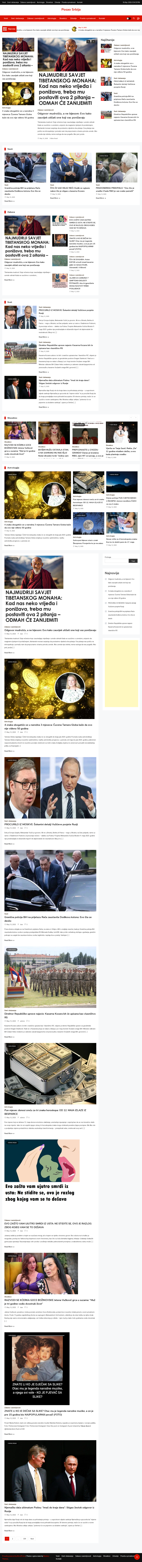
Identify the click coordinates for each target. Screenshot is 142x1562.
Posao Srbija (71, 9)
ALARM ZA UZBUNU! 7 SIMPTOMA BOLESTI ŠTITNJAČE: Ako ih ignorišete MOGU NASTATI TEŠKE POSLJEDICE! (81, 283)
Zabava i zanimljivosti (27, 2)
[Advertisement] (121, 673)
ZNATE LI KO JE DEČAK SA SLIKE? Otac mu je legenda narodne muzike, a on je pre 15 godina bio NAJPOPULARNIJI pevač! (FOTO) (82, 243)
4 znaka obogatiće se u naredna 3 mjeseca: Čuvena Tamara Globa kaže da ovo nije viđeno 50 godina (18, 114)
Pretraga (108, 557)
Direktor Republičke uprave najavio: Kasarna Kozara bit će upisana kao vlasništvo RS (126, 117)
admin (22, 1021)
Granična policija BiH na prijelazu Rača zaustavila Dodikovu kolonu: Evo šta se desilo (126, 100)
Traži (133, 561)
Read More (9, 201)
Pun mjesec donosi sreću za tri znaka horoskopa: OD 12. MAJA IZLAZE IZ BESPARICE (88, 502)
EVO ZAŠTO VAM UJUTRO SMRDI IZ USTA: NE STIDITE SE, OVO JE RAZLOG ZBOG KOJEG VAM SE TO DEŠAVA (82, 224)
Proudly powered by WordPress (14, 1556)
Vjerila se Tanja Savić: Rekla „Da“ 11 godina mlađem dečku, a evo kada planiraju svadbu (121, 451)
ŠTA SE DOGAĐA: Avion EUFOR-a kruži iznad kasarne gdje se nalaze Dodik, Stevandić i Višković (81, 263)
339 (24, 1539)
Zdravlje (57, 2)
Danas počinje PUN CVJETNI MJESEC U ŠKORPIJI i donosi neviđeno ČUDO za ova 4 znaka (121, 501)
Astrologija (40, 2)
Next (32, 1539)
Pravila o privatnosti (69, 2)
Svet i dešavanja (13, 2)
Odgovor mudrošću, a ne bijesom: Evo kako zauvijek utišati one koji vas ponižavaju (45, 30)
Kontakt (80, 2)
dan (21, 634)
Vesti (4, 2)
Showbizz (49, 2)
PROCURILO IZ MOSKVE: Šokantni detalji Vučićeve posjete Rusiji (124, 84)
